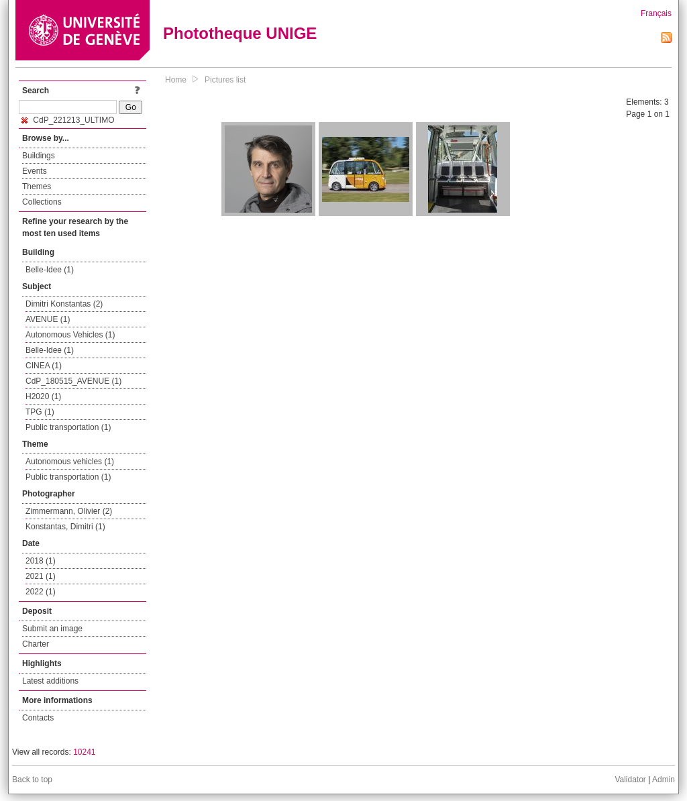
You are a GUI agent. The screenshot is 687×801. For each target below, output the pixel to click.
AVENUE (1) (47, 319)
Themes (36, 186)
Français (656, 13)
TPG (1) (39, 412)
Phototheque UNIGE (240, 33)
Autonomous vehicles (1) (69, 461)
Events (34, 171)
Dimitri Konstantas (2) (64, 304)
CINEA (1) (43, 365)
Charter (35, 644)
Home (176, 80)
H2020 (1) (43, 396)
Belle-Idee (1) (49, 269)
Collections (42, 202)
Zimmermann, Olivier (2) (68, 511)
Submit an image (52, 628)
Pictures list (225, 80)
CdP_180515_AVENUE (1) (73, 381)
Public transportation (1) (68, 427)
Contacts (38, 718)
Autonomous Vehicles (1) (70, 334)
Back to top (32, 779)
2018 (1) (40, 561)
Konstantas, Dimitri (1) (65, 526)
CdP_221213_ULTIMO (68, 120)
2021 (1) (40, 576)
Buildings (38, 155)
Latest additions (50, 681)
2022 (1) (40, 591)
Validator (630, 779)
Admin (663, 779)
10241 (84, 752)
